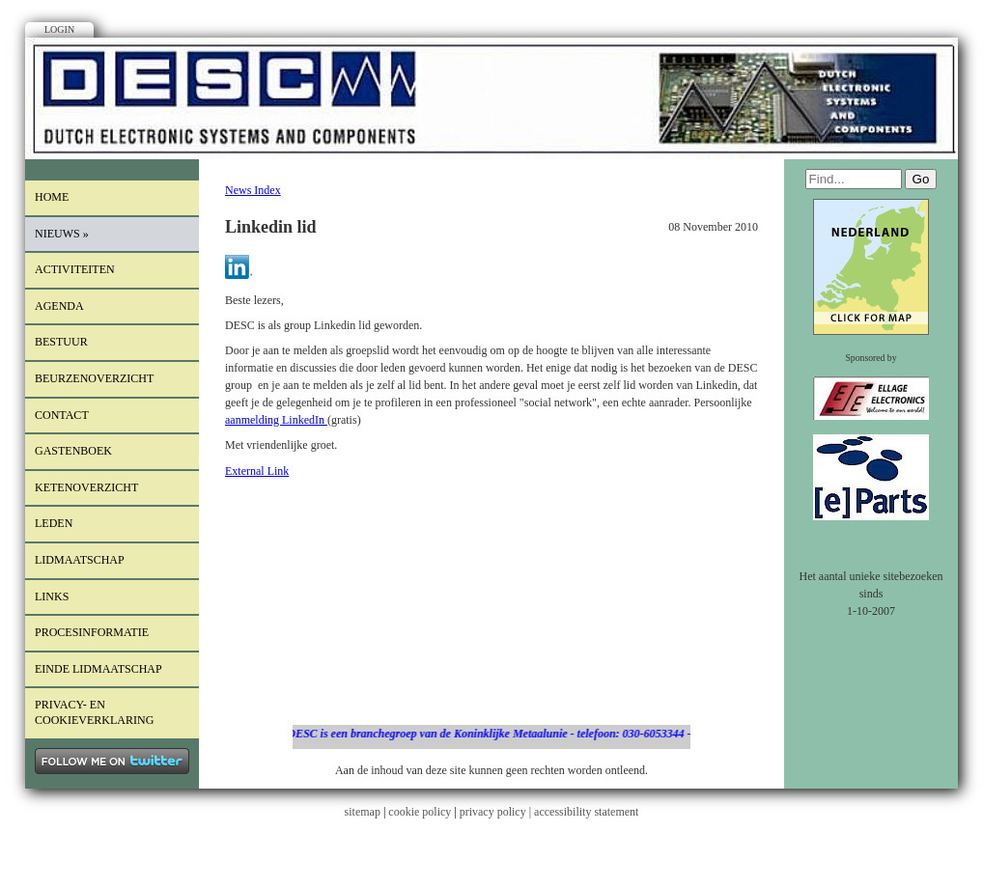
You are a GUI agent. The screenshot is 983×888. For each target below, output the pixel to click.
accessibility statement (586, 812)
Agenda (59, 306)
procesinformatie (92, 632)
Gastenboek (73, 451)
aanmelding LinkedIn (276, 420)
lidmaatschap (80, 560)
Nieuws (62, 233)
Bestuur (61, 341)
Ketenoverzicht (86, 487)
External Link (257, 471)
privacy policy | (497, 812)
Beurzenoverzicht (94, 378)
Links (52, 596)
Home (52, 197)
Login (59, 29)
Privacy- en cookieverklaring (94, 712)
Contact (62, 415)
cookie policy (419, 812)
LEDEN (53, 523)
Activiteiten (75, 269)
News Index (253, 190)
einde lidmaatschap (98, 669)
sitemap (362, 812)
